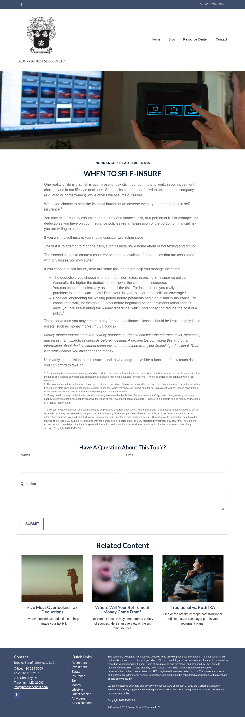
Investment (79, 667)
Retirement (79, 662)
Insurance (78, 676)
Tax (74, 680)
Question (28, 484)
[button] (172, 40)
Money (76, 685)
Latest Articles (81, 694)
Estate (76, 671)
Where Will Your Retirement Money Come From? (122, 610)
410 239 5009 (212, 4)
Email (130, 455)
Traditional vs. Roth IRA (192, 607)
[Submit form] (32, 524)
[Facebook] (21, 4)
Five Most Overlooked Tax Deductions (52, 610)
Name (25, 455)
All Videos (79, 698)
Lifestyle (77, 689)
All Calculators (82, 703)
